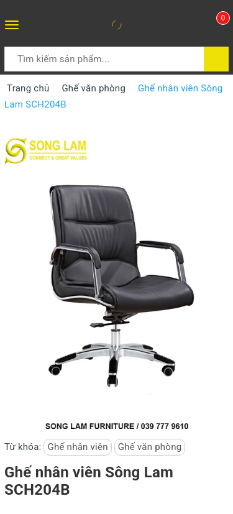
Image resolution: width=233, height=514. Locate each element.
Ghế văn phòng (150, 446)
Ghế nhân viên (77, 446)
